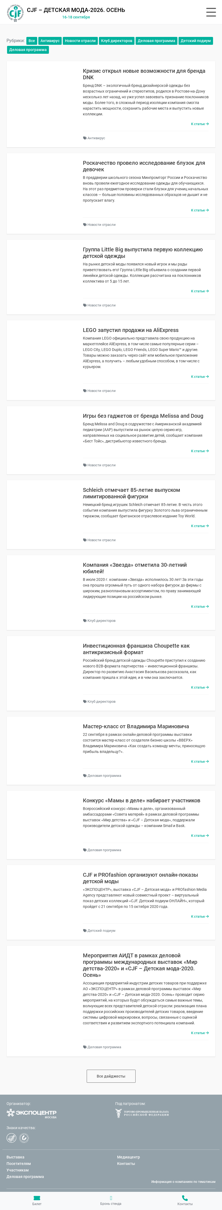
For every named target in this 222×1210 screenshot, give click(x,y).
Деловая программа (156, 41)
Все (32, 41)
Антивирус (50, 41)
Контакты (185, 1200)
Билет (37, 1200)
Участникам (18, 1170)
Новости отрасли (80, 41)
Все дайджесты (111, 1076)
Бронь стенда (110, 1200)
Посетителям (19, 1163)
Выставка (15, 1157)
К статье (200, 124)
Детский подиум (196, 41)
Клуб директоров (116, 41)
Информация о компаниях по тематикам (183, 1182)
